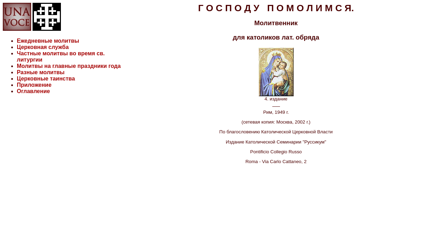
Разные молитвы (41, 72)
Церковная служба (43, 47)
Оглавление (33, 91)
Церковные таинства (46, 79)
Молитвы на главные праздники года (69, 66)
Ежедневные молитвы (48, 41)
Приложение (34, 85)
